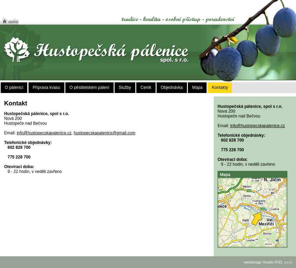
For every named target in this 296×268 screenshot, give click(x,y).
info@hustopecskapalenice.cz (44, 133)
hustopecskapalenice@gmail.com (104, 133)
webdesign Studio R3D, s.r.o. (268, 262)
